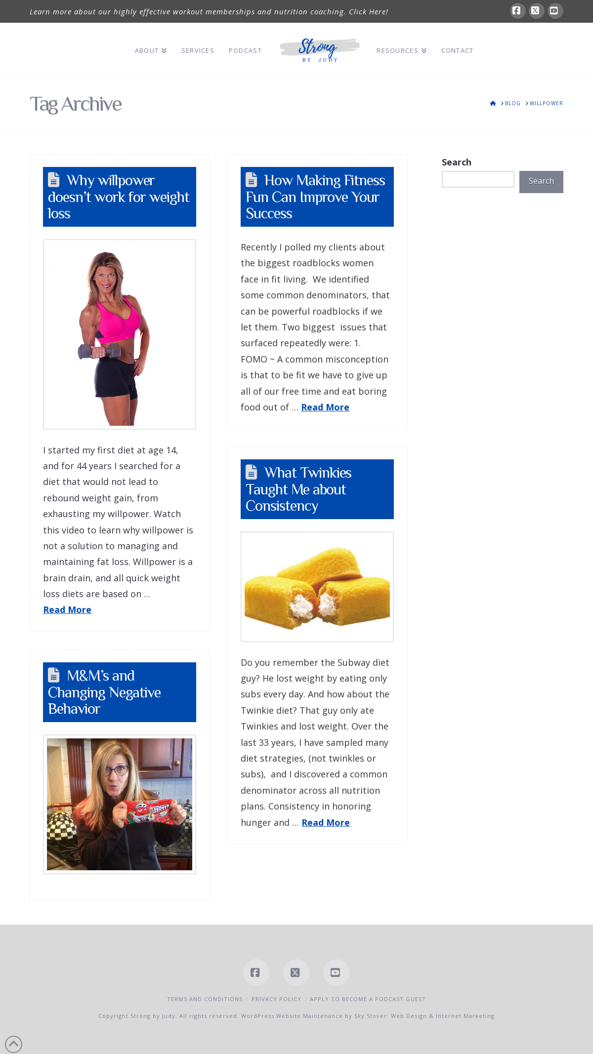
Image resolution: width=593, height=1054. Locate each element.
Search (456, 162)
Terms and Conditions (205, 999)
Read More (67, 609)
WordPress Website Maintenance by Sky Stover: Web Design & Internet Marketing (368, 1015)
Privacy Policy (276, 999)
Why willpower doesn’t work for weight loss (118, 196)
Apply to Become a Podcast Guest (368, 999)
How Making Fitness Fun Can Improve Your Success (315, 196)
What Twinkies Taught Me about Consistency (298, 489)
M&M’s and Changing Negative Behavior (104, 692)
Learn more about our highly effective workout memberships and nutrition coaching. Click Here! (209, 11)
